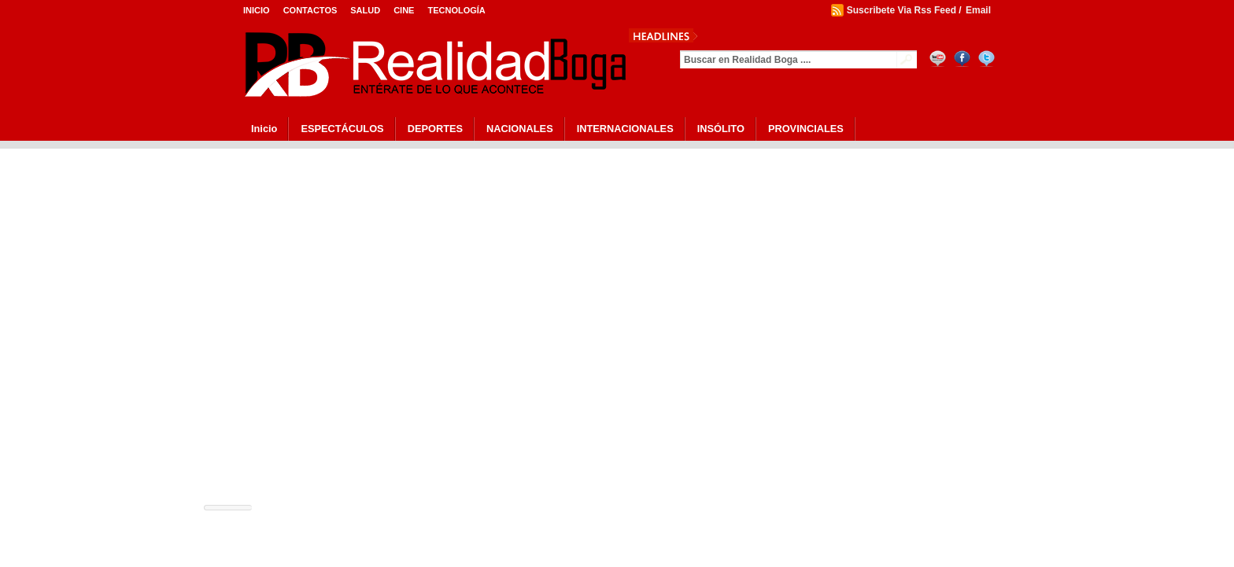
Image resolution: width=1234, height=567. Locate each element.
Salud (365, 10)
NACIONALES (519, 128)
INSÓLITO (720, 128)
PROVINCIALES (806, 128)
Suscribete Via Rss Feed (901, 10)
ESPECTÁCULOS (342, 128)
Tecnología (456, 10)
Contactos (310, 10)
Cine (403, 10)
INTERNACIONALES (625, 128)
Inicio (256, 10)
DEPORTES (435, 128)
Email (978, 10)
